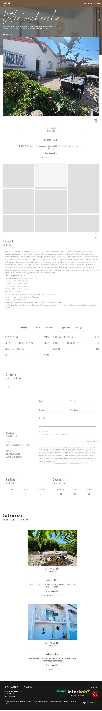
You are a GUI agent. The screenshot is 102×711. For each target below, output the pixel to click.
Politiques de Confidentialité (61, 463)
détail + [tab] (36, 327)
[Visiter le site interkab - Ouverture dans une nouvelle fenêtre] (79, 693)
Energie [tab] (79, 327)
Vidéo (95, 119)
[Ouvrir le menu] (99, 3)
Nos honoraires (37, 702)
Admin (61, 702)
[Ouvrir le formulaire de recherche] (89, 3)
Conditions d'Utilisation (74, 463)
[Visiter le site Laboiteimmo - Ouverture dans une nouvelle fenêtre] (90, 703)
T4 (55, 26)
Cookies (35, 703)
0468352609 (11, 435)
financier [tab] (49, 327)
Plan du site (45, 702)
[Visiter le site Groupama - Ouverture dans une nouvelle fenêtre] (61, 691)
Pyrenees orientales (34, 26)
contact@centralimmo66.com (18, 444)
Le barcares (44, 26)
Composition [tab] (65, 327)
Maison (51, 26)
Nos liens (66, 702)
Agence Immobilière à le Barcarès (12, 26)
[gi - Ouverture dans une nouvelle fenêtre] (95, 694)
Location (24, 26)
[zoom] (18, 186)
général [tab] (23, 327)
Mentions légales (54, 702)
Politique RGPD (73, 702)
